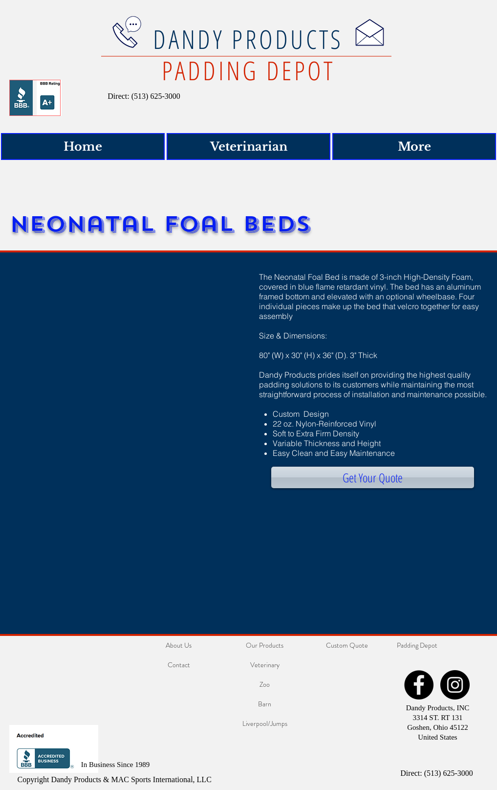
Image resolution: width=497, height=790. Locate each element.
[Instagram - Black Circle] (455, 685)
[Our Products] (265, 645)
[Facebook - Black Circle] (418, 685)
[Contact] (179, 665)
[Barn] (265, 704)
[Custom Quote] (347, 645)
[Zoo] (265, 685)
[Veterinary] (265, 665)
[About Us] (179, 645)
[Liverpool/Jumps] (265, 724)
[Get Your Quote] (372, 477)
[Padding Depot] (417, 645)
